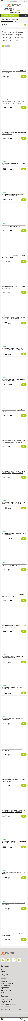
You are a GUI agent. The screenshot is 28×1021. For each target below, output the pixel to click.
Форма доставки (5, 992)
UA (26, 1)
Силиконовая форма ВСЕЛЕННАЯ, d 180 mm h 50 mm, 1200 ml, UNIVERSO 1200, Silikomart (13, 350)
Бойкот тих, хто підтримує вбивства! (10, 988)
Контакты (3, 978)
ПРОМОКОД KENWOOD (7, 983)
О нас (2, 969)
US (21, 1)
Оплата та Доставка (6, 985)
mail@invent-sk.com (6, 1002)
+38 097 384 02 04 (9, 8)
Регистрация (16, 12)
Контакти (3, 971)
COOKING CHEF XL (6, 981)
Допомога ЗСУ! (5, 987)
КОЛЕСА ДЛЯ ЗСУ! (6, 990)
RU (24, 1)
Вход (11, 12)
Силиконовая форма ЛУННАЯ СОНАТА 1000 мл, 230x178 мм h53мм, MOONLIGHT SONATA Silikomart (14, 812)
